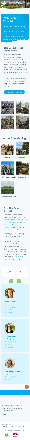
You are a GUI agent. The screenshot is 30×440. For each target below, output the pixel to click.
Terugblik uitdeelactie (14, 92)
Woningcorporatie (8, 177)
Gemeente (7, 157)
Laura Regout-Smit (13, 371)
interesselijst (17, 75)
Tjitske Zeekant (11, 337)
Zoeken (22, 4)
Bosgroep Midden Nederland (14, 222)
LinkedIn (9, 312)
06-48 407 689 (10, 307)
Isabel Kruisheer (12, 302)
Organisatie (22, 157)
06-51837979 (10, 377)
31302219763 (10, 342)
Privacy (12, 426)
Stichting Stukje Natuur (18, 220)
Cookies (4, 426)
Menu (27, 4)
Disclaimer (20, 426)
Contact (4, 414)
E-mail (8, 309)
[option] (8, 272)
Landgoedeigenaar (8, 196)
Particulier (22, 177)
